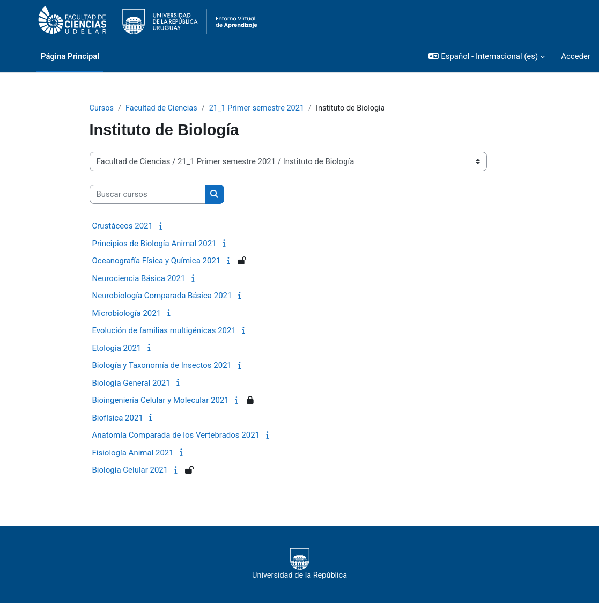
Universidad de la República (299, 564)
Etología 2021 (117, 348)
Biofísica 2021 (117, 418)
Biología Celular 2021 (130, 470)
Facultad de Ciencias (164, 108)
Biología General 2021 (131, 383)
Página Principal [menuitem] (70, 56)
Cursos (102, 108)
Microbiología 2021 (126, 314)
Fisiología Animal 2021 (133, 453)
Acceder (575, 56)
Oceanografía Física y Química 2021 (156, 261)
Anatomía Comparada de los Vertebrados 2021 (176, 435)
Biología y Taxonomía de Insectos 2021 (162, 366)
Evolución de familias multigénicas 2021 (164, 331)
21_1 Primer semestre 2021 (261, 108)
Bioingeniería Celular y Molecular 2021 (160, 401)
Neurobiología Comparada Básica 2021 (162, 296)
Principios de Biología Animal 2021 (154, 244)
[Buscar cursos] (147, 194)
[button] (486, 56)
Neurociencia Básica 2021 (139, 279)
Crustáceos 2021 (122, 226)
